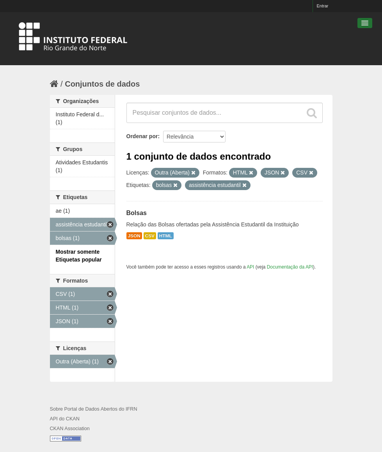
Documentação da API (290, 267)
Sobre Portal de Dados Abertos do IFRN (93, 409)
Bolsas (136, 213)
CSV (150, 235)
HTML (165, 235)
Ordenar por (142, 136)
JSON (134, 235)
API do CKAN (65, 419)
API (250, 267)
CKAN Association (70, 428)
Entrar (323, 6)
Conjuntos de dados (102, 84)
